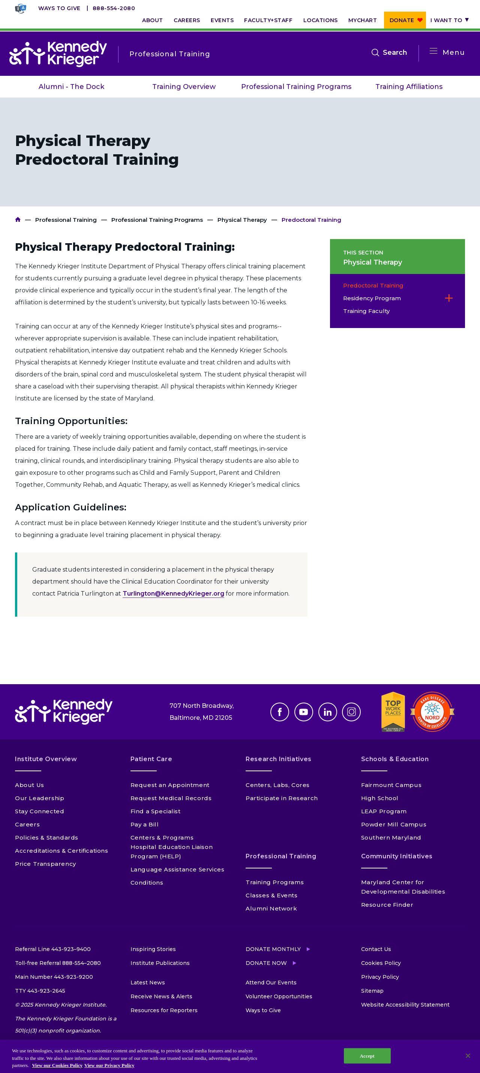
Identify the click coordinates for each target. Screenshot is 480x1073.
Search (395, 53)
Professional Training (66, 219)
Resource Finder (387, 904)
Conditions (147, 882)
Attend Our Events (271, 982)
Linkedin (327, 712)
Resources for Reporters (164, 1010)
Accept (367, 1055)
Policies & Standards (46, 837)
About (152, 20)
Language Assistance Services (177, 869)
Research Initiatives (279, 759)
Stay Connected (39, 811)
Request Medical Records (171, 798)
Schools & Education (395, 759)
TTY (40, 991)
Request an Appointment (170, 785)
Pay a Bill (144, 824)
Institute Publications (160, 963)
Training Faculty (366, 311)
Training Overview (184, 87)
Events (222, 20)
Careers (187, 20)
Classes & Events (272, 895)
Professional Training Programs (296, 87)
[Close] (468, 1055)
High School (380, 798)
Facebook (279, 712)
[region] (240, 1056)
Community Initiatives (397, 856)
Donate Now (266, 963)
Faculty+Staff (268, 20)
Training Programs (275, 882)
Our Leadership (39, 798)
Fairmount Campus (391, 785)
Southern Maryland (391, 837)
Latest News (147, 982)
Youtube (303, 712)
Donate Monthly (273, 949)
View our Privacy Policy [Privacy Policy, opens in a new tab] (109, 1065)
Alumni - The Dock (71, 87)
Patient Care (151, 759)
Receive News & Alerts (161, 996)
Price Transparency (45, 863)
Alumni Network (271, 908)
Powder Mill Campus (394, 824)
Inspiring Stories (153, 949)
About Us (29, 785)
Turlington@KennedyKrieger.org (173, 593)
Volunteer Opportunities (279, 996)
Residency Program (372, 298)
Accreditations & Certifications (61, 850)
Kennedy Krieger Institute (18, 220)
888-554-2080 (114, 8)
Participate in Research (282, 798)
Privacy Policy (380, 977)
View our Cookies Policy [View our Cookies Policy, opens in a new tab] (57, 1065)
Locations (320, 20)
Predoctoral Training (373, 285)
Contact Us (376, 949)
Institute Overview (46, 759)
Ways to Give (59, 8)
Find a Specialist (155, 811)
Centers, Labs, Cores (278, 785)
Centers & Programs (162, 837)
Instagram (351, 712)
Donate (402, 20)
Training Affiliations (408, 87)
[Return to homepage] (58, 54)
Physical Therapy (242, 219)
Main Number (54, 977)
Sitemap (372, 990)
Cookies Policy (381, 963)
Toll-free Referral (58, 963)
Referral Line (53, 949)
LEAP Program (384, 811)
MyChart (362, 20)
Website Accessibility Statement (405, 1004)
